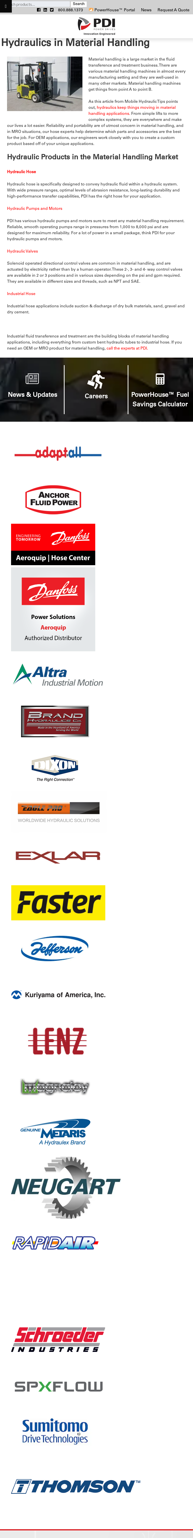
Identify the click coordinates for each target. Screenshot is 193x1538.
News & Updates (32, 395)
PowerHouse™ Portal (112, 10)
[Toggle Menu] (6, 6)
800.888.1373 (70, 10)
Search (79, 4)
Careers (96, 397)
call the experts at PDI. (127, 349)
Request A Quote (173, 10)
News (147, 10)
